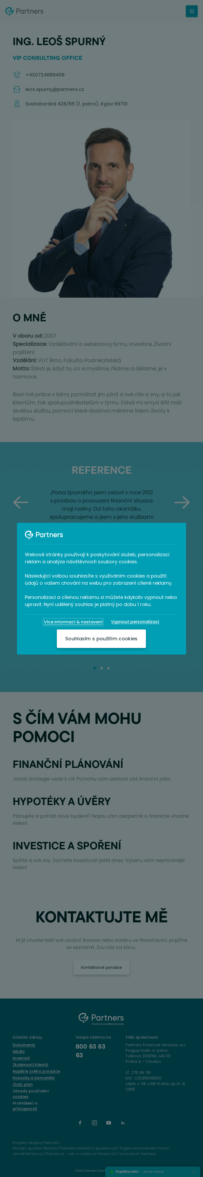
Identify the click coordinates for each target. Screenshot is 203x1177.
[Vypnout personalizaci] (135, 621)
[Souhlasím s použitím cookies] (101, 638)
